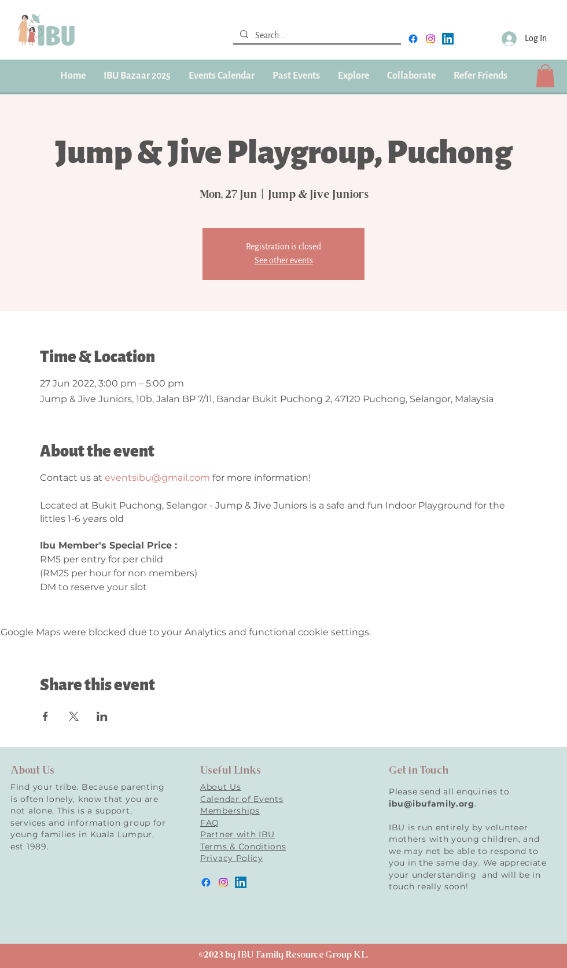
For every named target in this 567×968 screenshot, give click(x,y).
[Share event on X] (73, 716)
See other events (284, 260)
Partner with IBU (237, 834)
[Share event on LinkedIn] (102, 716)
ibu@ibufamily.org (431, 803)
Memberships (230, 810)
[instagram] (430, 39)
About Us (220, 787)
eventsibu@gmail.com (157, 477)
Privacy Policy (231, 858)
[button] (296, 76)
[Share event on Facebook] (45, 716)
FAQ (209, 823)
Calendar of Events (242, 799)
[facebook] (413, 39)
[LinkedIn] (448, 39)
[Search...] (316, 35)
